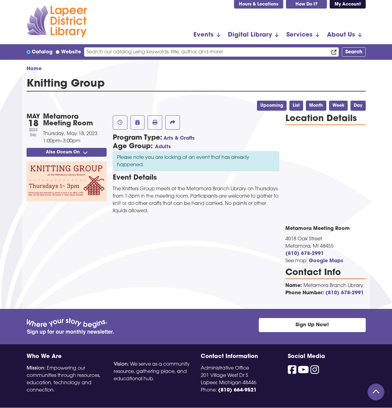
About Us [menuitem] (341, 35)
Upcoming (271, 105)
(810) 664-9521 (237, 390)
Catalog (42, 52)
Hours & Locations (258, 4)
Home (34, 68)
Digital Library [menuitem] (250, 35)
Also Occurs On (66, 152)
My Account (348, 4)
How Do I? (306, 4)
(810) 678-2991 (304, 253)
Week (338, 105)
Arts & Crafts (179, 138)
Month (316, 105)
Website (71, 52)
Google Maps (326, 261)
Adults (163, 147)
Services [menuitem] (299, 35)
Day (358, 105)
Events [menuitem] (203, 35)
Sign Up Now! (312, 325)
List (296, 105)
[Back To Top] (376, 392)
